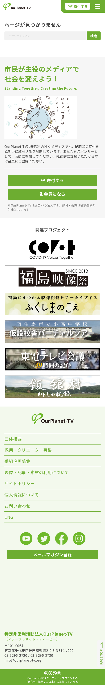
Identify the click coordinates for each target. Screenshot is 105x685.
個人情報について (21, 495)
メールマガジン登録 (52, 554)
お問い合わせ (17, 506)
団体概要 (13, 439)
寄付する (78, 6)
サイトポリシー (19, 483)
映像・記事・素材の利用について (36, 472)
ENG (8, 517)
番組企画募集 (17, 461)
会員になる (52, 194)
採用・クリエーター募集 (28, 450)
